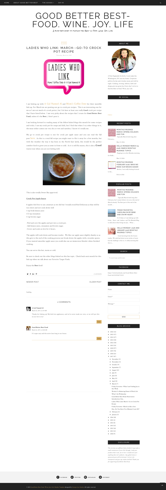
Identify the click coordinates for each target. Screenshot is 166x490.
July (113, 373)
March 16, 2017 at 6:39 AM (39, 310)
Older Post (95, 282)
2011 (111, 431)
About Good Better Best (25, 2)
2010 (112, 434)
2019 (112, 351)
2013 (111, 426)
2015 (112, 420)
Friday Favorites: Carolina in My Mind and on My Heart (126, 212)
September (115, 367)
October (115, 365)
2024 (112, 337)
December (115, 359)
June (113, 376)
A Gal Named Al (53, 103)
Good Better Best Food (40, 327)
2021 (112, 345)
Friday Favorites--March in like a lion (124, 407)
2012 (112, 428)
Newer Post (32, 282)
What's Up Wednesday (119, 394)
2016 (112, 417)
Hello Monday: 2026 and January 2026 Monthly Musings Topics (128, 230)
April (114, 381)
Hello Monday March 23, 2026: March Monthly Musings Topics (128, 148)
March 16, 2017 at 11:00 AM (39, 330)
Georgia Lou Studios (78, 487)
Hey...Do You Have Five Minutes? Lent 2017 (126, 409)
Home (6, 2)
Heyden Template (60, 487)
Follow (110, 115)
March (114, 384)
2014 (112, 423)
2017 (112, 356)
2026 (112, 332)
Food (64, 43)
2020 (112, 348)
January (114, 415)
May (113, 378)
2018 (112, 354)
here (32, 138)
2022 (112, 343)
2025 (112, 334)
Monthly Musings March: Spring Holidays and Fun (127, 132)
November (115, 362)
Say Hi (61, 2)
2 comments (98, 274)
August (114, 370)
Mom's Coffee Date (76, 103)
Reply (99, 322)
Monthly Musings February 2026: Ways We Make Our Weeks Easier (127, 164)
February (115, 412)
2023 (112, 340)
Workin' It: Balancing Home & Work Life (125, 391)
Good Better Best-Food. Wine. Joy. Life (83, 20)
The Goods (48, 2)
